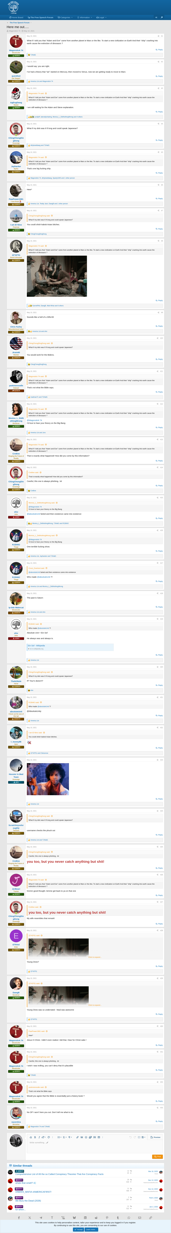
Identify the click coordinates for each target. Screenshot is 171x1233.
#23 (161, 760)
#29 (161, 978)
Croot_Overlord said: (37, 568)
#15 (161, 498)
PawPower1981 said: (37, 1031)
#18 (161, 593)
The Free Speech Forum (41, 17)
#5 (162, 152)
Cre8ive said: (34, 472)
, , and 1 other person (52, 178)
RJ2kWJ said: (34, 624)
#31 (161, 1052)
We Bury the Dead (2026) (28, 1200)
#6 (162, 185)
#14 (161, 467)
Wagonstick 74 (14, 31)
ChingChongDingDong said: (39, 216)
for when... (20, 1209)
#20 (161, 667)
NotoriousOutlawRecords (150, 1182)
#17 (161, 563)
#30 (161, 1026)
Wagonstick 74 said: (36, 93)
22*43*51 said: (34, 935)
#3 (162, 88)
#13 (161, 439)
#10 (161, 338)
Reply (160, 50)
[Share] (158, 36)
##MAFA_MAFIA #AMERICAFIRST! (33, 1192)
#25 (161, 847)
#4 (162, 124)
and (41, 81)
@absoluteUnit (33, 514)
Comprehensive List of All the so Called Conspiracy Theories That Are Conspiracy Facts (59, 1174)
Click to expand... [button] (95, 957)
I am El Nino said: (35, 733)
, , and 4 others (58, 117)
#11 (161, 371)
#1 (162, 36)
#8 (162, 241)
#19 (161, 619)
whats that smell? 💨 (25, 1183)
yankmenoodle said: (36, 1087)
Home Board (17, 17)
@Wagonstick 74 (34, 420)
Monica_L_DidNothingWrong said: (42, 503)
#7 (162, 211)
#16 (161, 530)
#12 (161, 404)
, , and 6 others (48, 306)
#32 (161, 1082)
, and (50, 523)
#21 (161, 697)
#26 (161, 875)
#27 (161, 902)
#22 (161, 728)
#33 (161, 1108)
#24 (161, 811)
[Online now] (16, 135)
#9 (162, 312)
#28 (161, 930)
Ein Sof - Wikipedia (36, 645)
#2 (162, 62)
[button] (65, 17)
